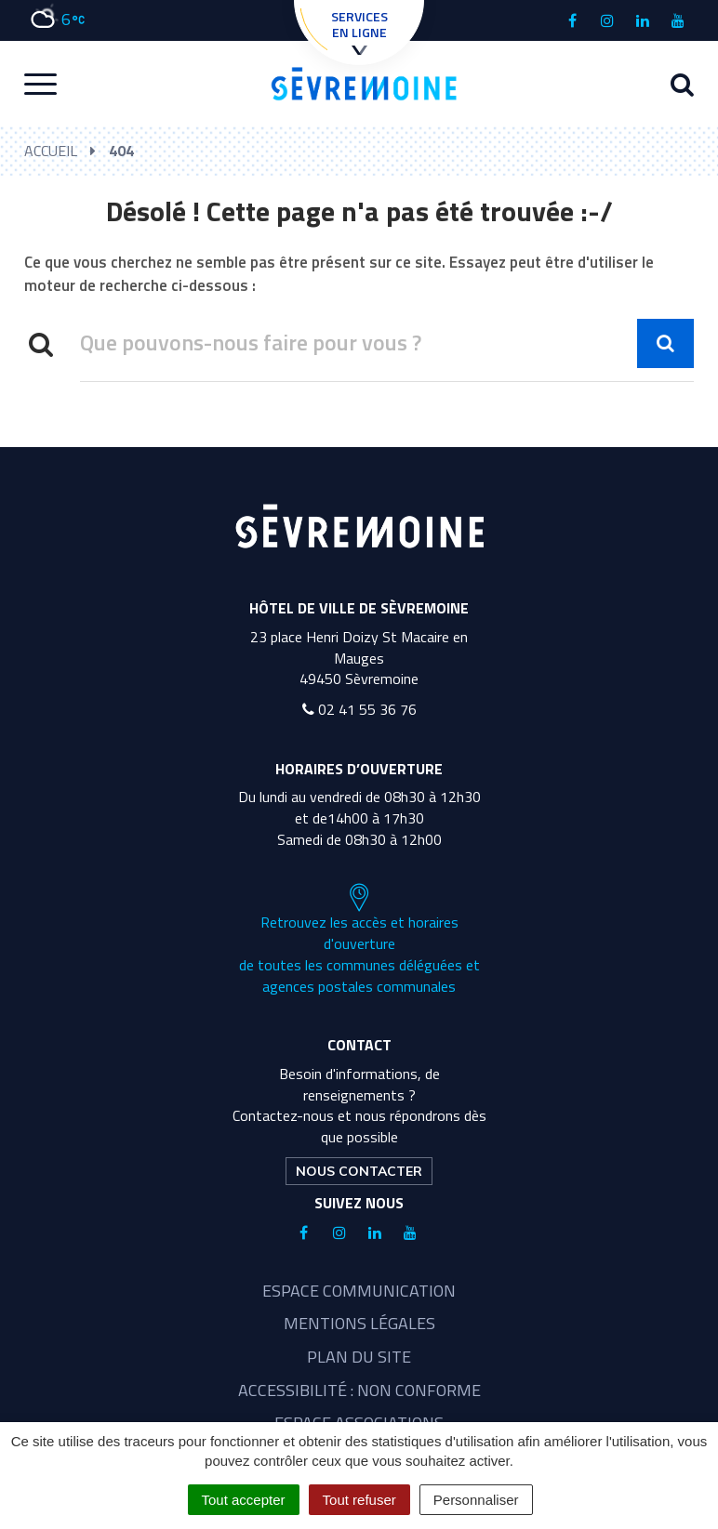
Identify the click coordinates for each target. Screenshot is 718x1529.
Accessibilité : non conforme (359, 1390)
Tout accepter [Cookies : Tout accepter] (244, 1500)
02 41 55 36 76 (359, 709)
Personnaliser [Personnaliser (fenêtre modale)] (476, 1500)
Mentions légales (359, 1323)
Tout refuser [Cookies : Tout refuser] (359, 1500)
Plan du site (359, 1356)
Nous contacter (359, 1171)
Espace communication (359, 1290)
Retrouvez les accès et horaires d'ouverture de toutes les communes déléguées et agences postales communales (359, 939)
